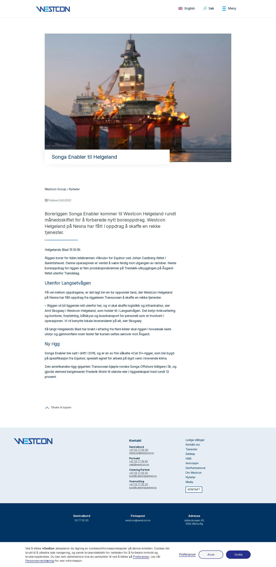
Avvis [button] (210, 554)
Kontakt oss (193, 444)
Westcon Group (55, 189)
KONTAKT (194, 489)
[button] (229, 9)
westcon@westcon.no (141, 453)
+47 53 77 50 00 (138, 450)
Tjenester (191, 449)
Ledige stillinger (195, 440)
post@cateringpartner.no (143, 476)
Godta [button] (238, 554)
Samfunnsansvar (196, 468)
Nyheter (74, 189)
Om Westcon (194, 472)
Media (189, 482)
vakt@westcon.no (139, 464)
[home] (53, 9)
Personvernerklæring (39, 560)
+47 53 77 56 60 (138, 461)
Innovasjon (192, 463)
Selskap (190, 454)
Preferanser (187, 554)
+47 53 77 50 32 (138, 473)
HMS (189, 458)
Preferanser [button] (141, 556)
